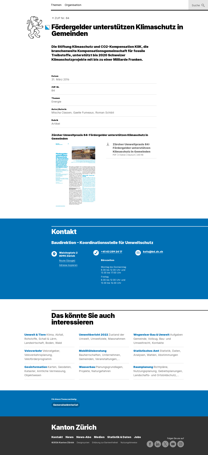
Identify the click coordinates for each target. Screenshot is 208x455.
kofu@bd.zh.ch (153, 251)
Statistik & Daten (119, 437)
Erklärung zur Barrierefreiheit (105, 442)
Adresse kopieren (68, 265)
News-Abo (83, 437)
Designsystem (83, 442)
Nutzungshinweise (129, 442)
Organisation (73, 5)
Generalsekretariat (65, 404)
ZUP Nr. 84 (62, 18)
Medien (99, 437)
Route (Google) (67, 260)
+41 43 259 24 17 (111, 251)
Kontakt (57, 437)
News (70, 437)
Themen (56, 5)
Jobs (137, 437)
